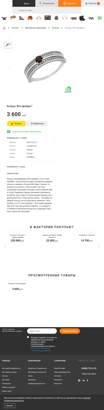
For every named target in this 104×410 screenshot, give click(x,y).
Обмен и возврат (8, 387)
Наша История (59, 368)
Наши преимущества (62, 372)
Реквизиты (58, 380)
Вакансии (58, 383)
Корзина (94, 3)
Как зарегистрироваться (11, 368)
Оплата (5, 376)
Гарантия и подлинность (37, 368)
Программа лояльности (37, 372)
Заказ (30, 376)
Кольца (55, 28)
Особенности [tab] (12, 167)
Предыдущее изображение (8, 68)
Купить (18, 123)
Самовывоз (6, 383)
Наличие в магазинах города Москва (26, 132)
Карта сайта (6, 391)
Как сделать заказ (9, 372)
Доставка (5, 380)
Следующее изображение (8, 38)
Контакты (71, 3)
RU (92, 10)
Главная (4, 27)
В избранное (37, 123)
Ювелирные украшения (35, 28)
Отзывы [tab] (22, 167)
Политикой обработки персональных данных (41, 349)
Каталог (15, 28)
